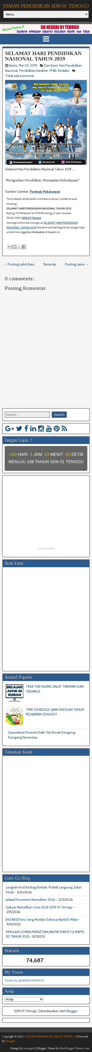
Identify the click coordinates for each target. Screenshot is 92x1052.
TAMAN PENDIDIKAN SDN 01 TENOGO (45, 6)
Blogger (72, 1011)
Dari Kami (51, 65)
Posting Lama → (76, 264)
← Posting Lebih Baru (19, 264)
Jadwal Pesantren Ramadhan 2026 (30, 900)
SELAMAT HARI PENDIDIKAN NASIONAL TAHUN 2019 (43, 56)
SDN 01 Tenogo (31, 218)
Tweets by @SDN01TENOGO (24, 980)
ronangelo (29, 1048)
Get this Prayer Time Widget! (46, 549)
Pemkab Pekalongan (45, 191)
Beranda (50, 264)
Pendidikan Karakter (33, 71)
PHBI (53, 71)
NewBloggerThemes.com (75, 1048)
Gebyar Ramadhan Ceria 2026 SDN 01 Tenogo (39, 907)
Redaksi (63, 71)
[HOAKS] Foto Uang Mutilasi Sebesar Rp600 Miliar (42, 919)
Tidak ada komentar (20, 76)
